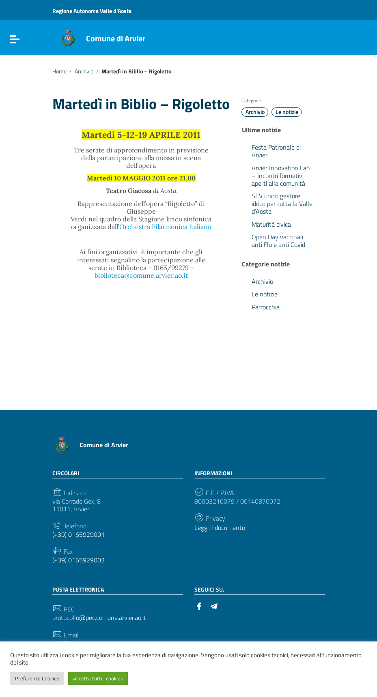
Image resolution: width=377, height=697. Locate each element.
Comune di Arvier (115, 38)
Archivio (84, 71)
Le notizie (287, 111)
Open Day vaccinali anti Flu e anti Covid (278, 240)
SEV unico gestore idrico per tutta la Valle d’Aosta (282, 203)
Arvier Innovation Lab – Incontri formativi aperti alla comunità (281, 175)
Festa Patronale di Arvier (276, 151)
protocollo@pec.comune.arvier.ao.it (99, 618)
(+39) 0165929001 (78, 534)
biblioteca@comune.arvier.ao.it (141, 275)
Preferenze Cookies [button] (37, 678)
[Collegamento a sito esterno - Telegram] (214, 605)
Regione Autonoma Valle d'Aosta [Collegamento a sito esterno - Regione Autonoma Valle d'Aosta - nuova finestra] (91, 10)
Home (59, 71)
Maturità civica (271, 224)
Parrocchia (266, 307)
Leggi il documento (219, 528)
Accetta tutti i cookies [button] (98, 678)
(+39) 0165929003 (78, 560)
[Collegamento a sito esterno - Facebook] (199, 605)
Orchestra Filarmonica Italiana (165, 227)
